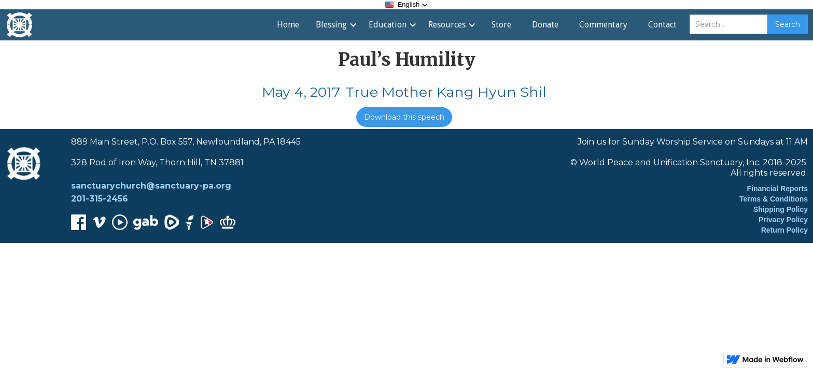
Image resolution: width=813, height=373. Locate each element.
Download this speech (404, 117)
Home (288, 25)
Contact (662, 25)
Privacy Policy (783, 220)
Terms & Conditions (773, 199)
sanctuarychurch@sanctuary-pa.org (151, 186)
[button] (406, 5)
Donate (545, 25)
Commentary (603, 25)
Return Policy (784, 230)
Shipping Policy (780, 209)
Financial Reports (777, 188)
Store (501, 25)
